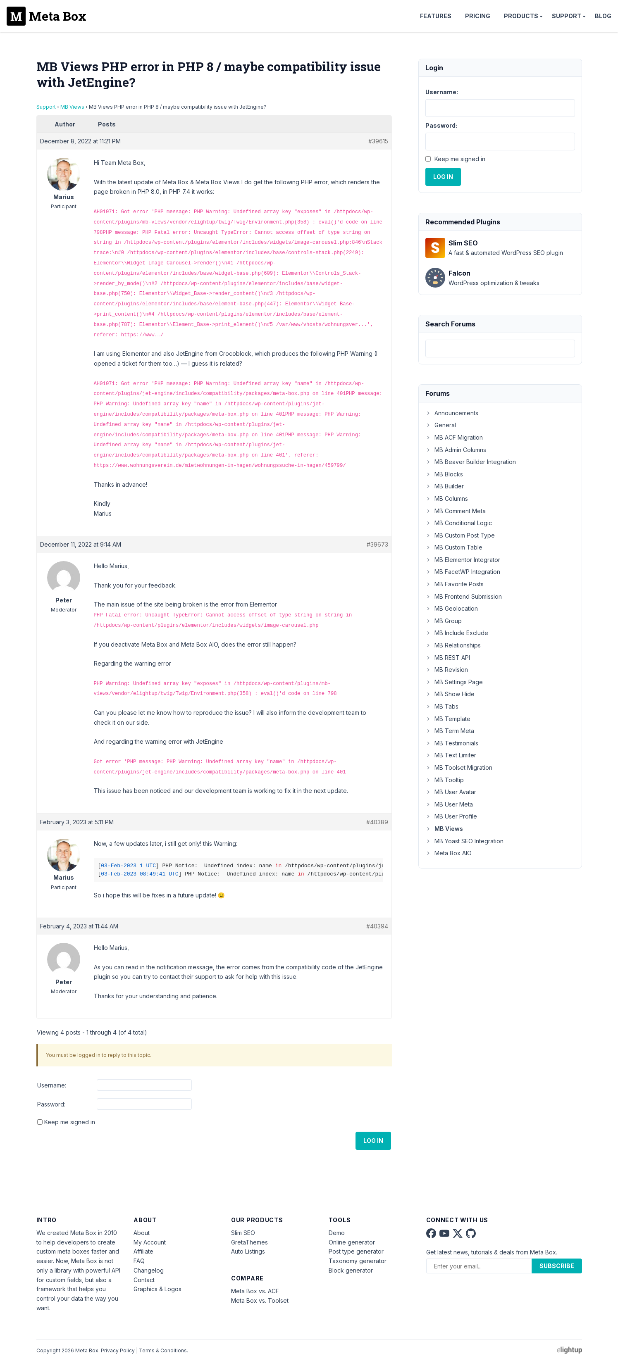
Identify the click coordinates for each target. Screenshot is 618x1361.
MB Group (443, 620)
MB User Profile (451, 816)
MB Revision (446, 669)
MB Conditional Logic (458, 522)
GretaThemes (249, 1242)
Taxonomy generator (358, 1260)
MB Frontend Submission (463, 596)
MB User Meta (449, 804)
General (440, 424)
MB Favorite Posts (454, 584)
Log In (373, 1140)
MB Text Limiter (450, 755)
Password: (51, 1104)
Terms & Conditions (163, 1350)
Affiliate (143, 1251)
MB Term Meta (449, 730)
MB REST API (447, 657)
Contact (144, 1279)
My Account (150, 1242)
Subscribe (556, 1265)
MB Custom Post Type (460, 535)
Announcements (451, 412)
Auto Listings (248, 1251)
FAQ (139, 1260)
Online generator (352, 1242)
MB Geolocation (451, 608)
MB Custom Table (453, 547)
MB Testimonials (451, 743)
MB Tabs (441, 706)
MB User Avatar (450, 791)
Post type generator (356, 1251)
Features (435, 15)
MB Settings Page (454, 681)
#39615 (378, 141)
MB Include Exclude (456, 632)
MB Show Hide (450, 693)
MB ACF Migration (454, 437)
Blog (603, 15)
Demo (337, 1232)
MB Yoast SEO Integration (464, 841)
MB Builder (444, 486)
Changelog (149, 1270)
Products (521, 15)
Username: (51, 1085)
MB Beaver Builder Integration (470, 461)
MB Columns (446, 498)
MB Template (447, 718)
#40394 (377, 926)
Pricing (477, 15)
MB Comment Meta (455, 510)
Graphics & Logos (157, 1288)
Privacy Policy (118, 1350)
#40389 (377, 822)
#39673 (377, 544)
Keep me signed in (69, 1121)
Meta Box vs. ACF (255, 1290)
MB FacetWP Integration (462, 571)
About (142, 1232)
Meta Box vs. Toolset (260, 1300)
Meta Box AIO (448, 853)
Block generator (351, 1270)
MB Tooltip (444, 779)
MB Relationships (453, 645)
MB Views (72, 107)
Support (566, 15)
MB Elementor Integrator (462, 559)
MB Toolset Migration (458, 767)
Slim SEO (243, 1232)
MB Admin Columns (455, 449)
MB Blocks (444, 474)
